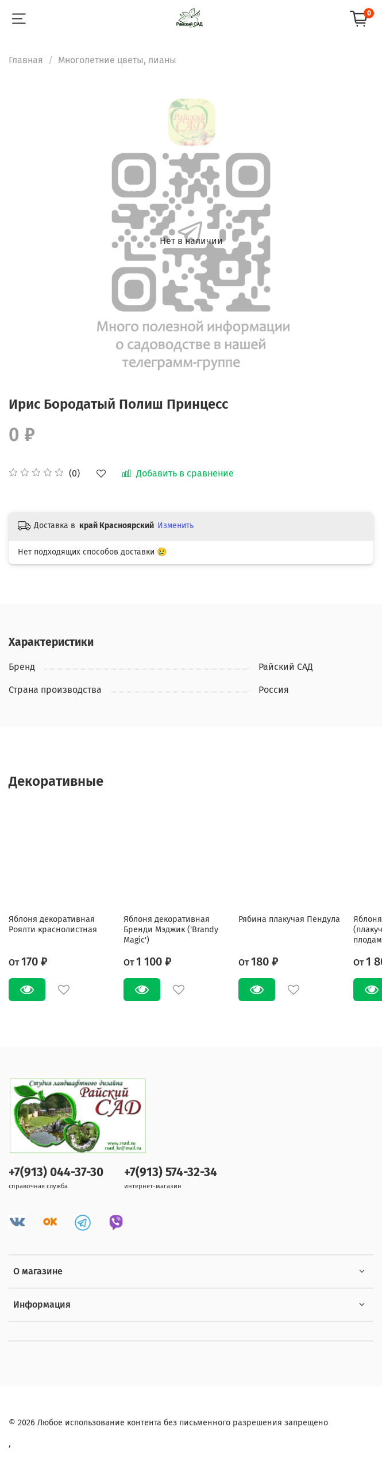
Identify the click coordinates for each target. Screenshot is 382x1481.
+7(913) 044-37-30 (56, 1172)
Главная (26, 60)
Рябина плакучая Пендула (289, 919)
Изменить (175, 525)
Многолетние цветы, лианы (117, 60)
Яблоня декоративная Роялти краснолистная (53, 924)
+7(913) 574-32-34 (170, 1172)
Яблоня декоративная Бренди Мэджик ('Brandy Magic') (171, 929)
